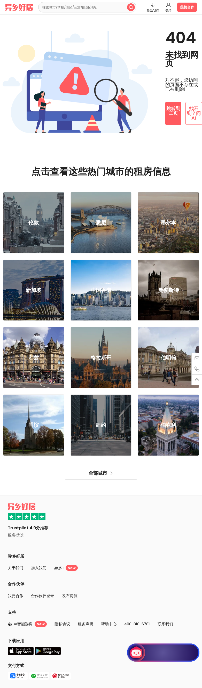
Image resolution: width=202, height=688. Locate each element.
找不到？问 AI (194, 113)
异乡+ (66, 568)
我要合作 (15, 595)
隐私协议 (62, 624)
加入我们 (38, 567)
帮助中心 (108, 624)
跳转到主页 (173, 110)
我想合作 (187, 7)
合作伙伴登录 (42, 595)
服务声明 (85, 624)
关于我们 (15, 567)
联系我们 (165, 624)
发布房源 (69, 595)
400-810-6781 (137, 624)
